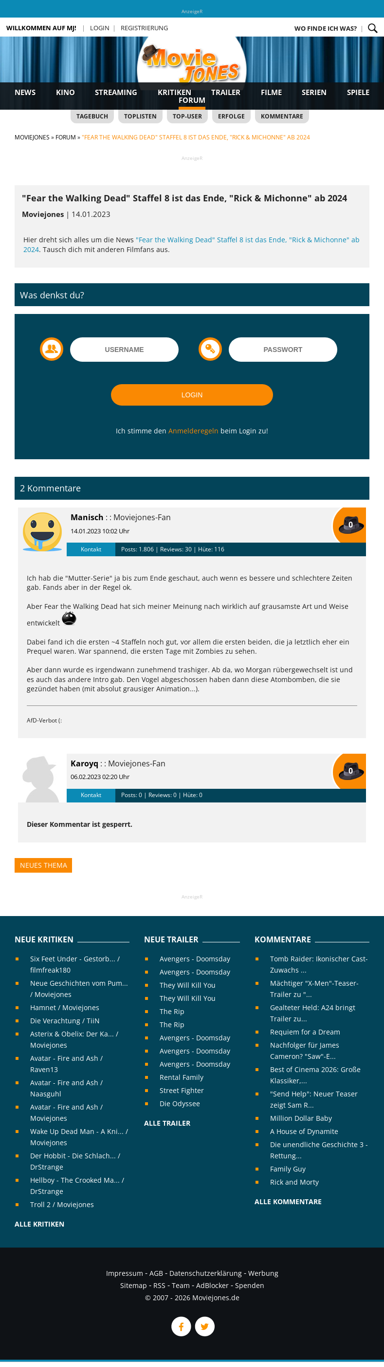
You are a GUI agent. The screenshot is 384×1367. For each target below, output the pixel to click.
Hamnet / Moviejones (64, 1007)
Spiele (358, 92)
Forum (192, 100)
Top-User (187, 116)
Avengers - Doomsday (195, 958)
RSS (159, 1285)
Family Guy (288, 1168)
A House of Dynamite (304, 1131)
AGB (156, 1273)
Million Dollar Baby (301, 1118)
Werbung (263, 1273)
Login (100, 27)
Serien (314, 92)
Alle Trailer (167, 1123)
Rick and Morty (294, 1182)
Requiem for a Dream (305, 1031)
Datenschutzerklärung (205, 1273)
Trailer (225, 92)
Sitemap (133, 1285)
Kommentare (282, 116)
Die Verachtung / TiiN (65, 1020)
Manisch (87, 517)
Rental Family (181, 1077)
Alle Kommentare (288, 1201)
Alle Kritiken (39, 1224)
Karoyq (84, 763)
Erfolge (231, 116)
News (25, 92)
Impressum (124, 1273)
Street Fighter (182, 1090)
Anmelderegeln (193, 430)
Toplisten (140, 116)
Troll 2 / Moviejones (62, 1204)
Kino (65, 92)
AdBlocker (212, 1285)
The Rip (172, 1011)
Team (181, 1285)
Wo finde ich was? (325, 28)
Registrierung (144, 27)
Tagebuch (92, 116)
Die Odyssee (180, 1103)
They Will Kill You (188, 985)
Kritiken (174, 92)
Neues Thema (43, 865)
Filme (271, 92)
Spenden (249, 1285)
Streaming (116, 92)
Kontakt (91, 549)
